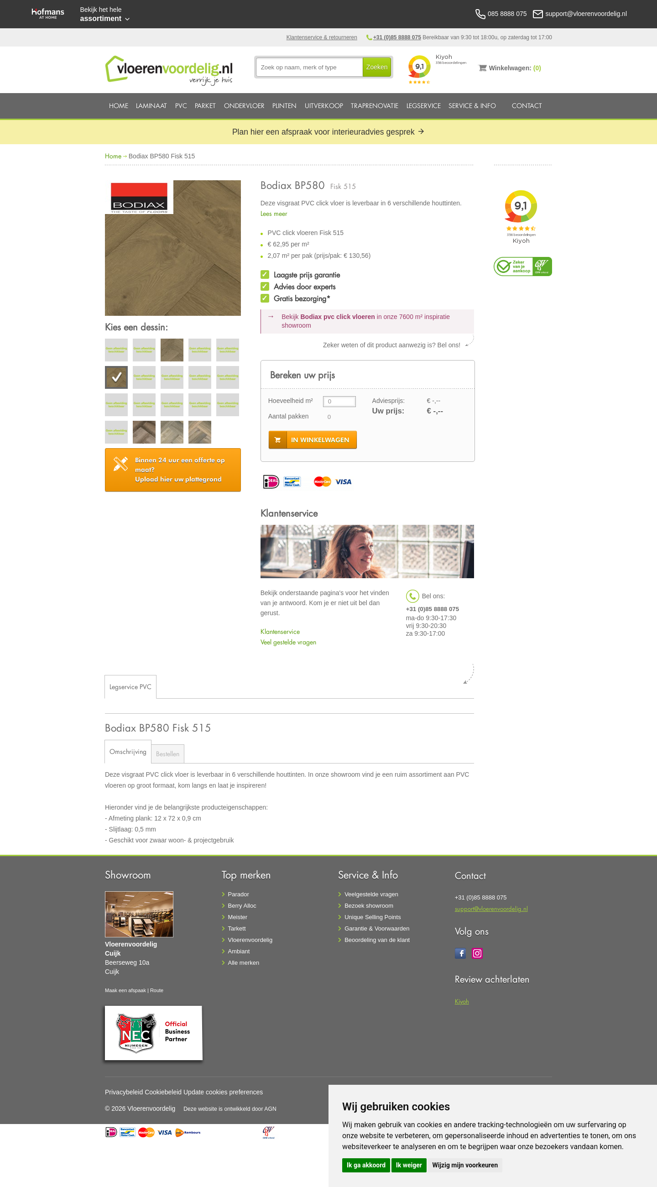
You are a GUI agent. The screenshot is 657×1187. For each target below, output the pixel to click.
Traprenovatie (374, 105)
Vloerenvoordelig (250, 939)
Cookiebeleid (163, 1092)
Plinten (284, 105)
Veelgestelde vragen (371, 894)
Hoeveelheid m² (290, 400)
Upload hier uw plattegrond (180, 469)
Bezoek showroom (368, 905)
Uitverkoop (324, 105)
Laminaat (151, 105)
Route (156, 990)
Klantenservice (280, 631)
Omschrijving (128, 751)
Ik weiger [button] (409, 1165)
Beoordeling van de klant (377, 939)
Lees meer (274, 213)
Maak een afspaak (125, 990)
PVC (181, 105)
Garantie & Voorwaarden (376, 928)
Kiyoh (462, 1001)
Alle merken (244, 962)
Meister (238, 917)
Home (118, 105)
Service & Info (472, 105)
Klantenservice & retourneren (322, 37)
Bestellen (167, 753)
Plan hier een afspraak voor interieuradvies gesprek (328, 131)
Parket (205, 105)
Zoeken (377, 67)
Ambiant (239, 951)
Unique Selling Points (372, 917)
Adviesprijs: (388, 400)
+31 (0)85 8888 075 (397, 37)
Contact (527, 105)
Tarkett (237, 928)
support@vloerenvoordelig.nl (491, 908)
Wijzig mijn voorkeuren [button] (465, 1165)
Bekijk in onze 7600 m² (366, 321)
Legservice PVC (130, 686)
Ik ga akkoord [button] (366, 1165)
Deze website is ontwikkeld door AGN (229, 1109)
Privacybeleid (124, 1092)
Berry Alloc (242, 905)
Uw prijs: (388, 411)
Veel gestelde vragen (288, 642)
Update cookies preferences (223, 1092)
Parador (238, 894)
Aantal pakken (288, 416)
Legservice (424, 105)
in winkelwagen (320, 440)
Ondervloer (244, 105)
